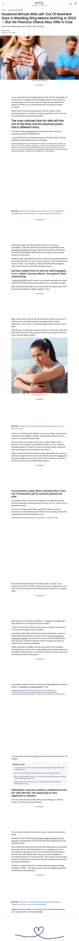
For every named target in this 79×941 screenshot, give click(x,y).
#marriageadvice (62, 149)
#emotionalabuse (34, 692)
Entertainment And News (15, 10)
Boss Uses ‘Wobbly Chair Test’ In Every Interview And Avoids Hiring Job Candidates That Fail (40, 777)
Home (3, 10)
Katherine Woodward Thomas (24, 250)
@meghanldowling (17, 517)
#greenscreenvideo (29, 517)
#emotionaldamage (22, 692)
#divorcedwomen (39, 149)
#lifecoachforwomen (18, 151)
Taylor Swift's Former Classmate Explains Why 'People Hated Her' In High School (39, 768)
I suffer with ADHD (19, 280)
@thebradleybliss (16, 143)
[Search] (70, 3)
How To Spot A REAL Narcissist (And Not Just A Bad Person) (37, 773)
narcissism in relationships (31, 687)
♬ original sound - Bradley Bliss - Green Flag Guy (39, 151)
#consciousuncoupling (27, 149)
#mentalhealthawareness (49, 692)
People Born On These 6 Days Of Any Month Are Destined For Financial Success (37, 782)
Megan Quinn (6, 30)
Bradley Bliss (31, 131)
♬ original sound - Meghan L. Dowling (47, 517)
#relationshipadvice (17, 694)
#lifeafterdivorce (51, 149)
